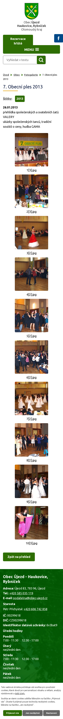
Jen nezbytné (33, 713)
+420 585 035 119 (21, 593)
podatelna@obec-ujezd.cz (30, 598)
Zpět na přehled (19, 556)
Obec (17, 75)
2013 (19, 98)
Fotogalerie (31, 75)
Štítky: (7, 98)
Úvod (6, 75)
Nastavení (51, 713)
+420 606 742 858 (35, 609)
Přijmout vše (12, 713)
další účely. (20, 693)
